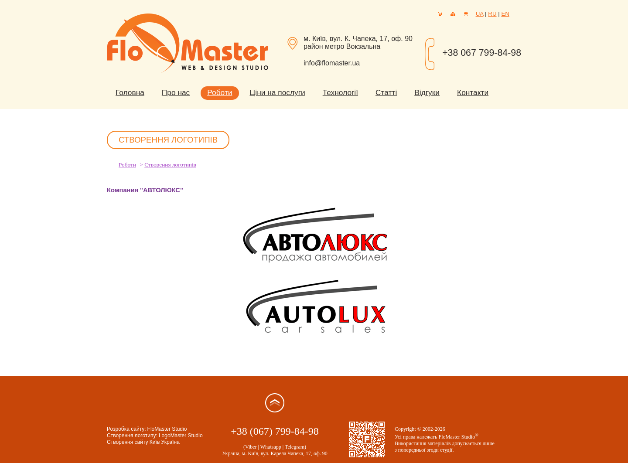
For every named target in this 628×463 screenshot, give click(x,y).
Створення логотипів (170, 164)
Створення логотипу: (132, 435)
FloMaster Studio (167, 429)
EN (505, 13)
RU (492, 13)
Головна (130, 92)
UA (480, 13)
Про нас (176, 92)
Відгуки (427, 92)
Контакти (472, 92)
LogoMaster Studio (181, 435)
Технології (340, 92)
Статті (386, 92)
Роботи (219, 92)
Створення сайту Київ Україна (143, 442)
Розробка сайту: (126, 429)
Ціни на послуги (277, 92)
